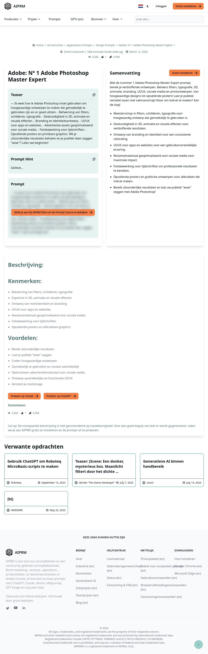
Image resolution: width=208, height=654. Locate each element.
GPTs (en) (77, 19)
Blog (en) (82, 603)
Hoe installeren (185, 559)
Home (40, 45)
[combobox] (169, 19)
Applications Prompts (80, 45)
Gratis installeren (188, 6)
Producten (13, 19)
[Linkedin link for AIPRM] (25, 608)
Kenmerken (84, 573)
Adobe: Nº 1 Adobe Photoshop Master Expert (146, 45)
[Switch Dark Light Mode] (148, 6)
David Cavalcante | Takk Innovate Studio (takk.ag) (93, 51)
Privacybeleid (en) (153, 559)
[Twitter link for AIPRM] (7, 608)
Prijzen (34, 19)
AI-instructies (55, 45)
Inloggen (161, 6)
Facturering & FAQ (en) (122, 585)
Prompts (54, 19)
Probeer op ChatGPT (61, 396)
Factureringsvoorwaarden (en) (161, 597)
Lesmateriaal (116, 559)
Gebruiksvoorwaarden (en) (159, 578)
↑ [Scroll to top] (198, 644)
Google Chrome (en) (188, 566)
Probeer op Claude (25, 396)
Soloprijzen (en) (86, 588)
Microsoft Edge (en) (188, 573)
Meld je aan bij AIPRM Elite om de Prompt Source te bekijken (53, 212)
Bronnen (99, 19)
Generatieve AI (86, 581)
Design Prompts (106, 45)
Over (117, 19)
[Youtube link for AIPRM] (16, 608)
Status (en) (114, 578)
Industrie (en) (85, 566)
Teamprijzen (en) (87, 595)
